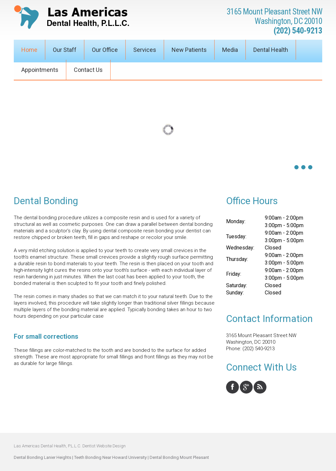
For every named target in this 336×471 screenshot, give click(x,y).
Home (29, 49)
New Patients (189, 49)
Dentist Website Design (104, 445)
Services (144, 49)
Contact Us (88, 69)
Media (230, 49)
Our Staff (64, 49)
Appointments (39, 69)
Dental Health (270, 49)
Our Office (105, 49)
